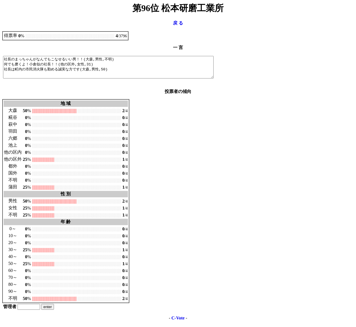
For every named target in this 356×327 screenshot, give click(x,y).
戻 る (178, 23)
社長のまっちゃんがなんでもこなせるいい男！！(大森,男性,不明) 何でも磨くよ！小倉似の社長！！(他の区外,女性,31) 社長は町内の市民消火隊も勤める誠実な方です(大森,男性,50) (121, 69)
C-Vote (177, 322)
